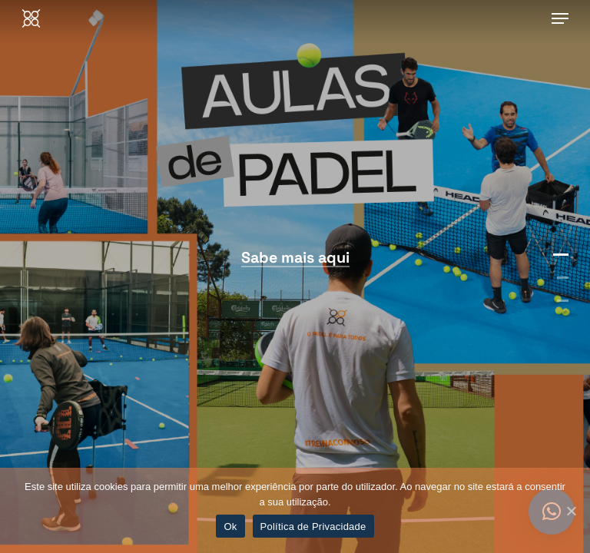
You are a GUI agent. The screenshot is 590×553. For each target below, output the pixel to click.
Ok (230, 526)
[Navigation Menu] (560, 18)
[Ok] (570, 510)
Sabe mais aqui (295, 257)
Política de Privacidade (313, 526)
